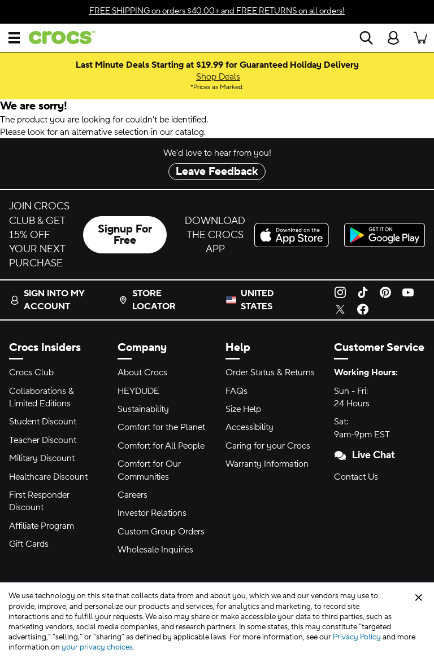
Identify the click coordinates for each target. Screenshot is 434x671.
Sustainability (143, 409)
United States (257, 300)
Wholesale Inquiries (155, 549)
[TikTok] (362, 291)
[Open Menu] (14, 38)
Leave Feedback (217, 171)
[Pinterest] (385, 291)
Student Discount (42, 421)
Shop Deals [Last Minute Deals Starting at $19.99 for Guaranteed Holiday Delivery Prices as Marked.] (218, 76)
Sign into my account (47, 300)
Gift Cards (29, 544)
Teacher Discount (42, 440)
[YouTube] (408, 291)
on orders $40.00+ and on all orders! (217, 11)
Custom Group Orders (161, 531)
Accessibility (249, 427)
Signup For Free (125, 235)
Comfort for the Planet (161, 427)
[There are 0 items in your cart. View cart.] (420, 38)
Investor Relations (152, 513)
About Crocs (142, 372)
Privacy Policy (357, 637)
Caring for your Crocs (267, 445)
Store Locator (147, 300)
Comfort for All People (161, 445)
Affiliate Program (41, 526)
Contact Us (356, 477)
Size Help (243, 409)
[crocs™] (58, 37)
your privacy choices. (98, 647)
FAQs (236, 391)
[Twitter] (340, 308)
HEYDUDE (138, 391)
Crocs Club (31, 372)
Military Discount (42, 458)
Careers (132, 495)
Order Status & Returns (270, 372)
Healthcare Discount (48, 477)
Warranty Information (267, 464)
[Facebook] (362, 308)
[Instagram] (340, 291)
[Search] (366, 38)
